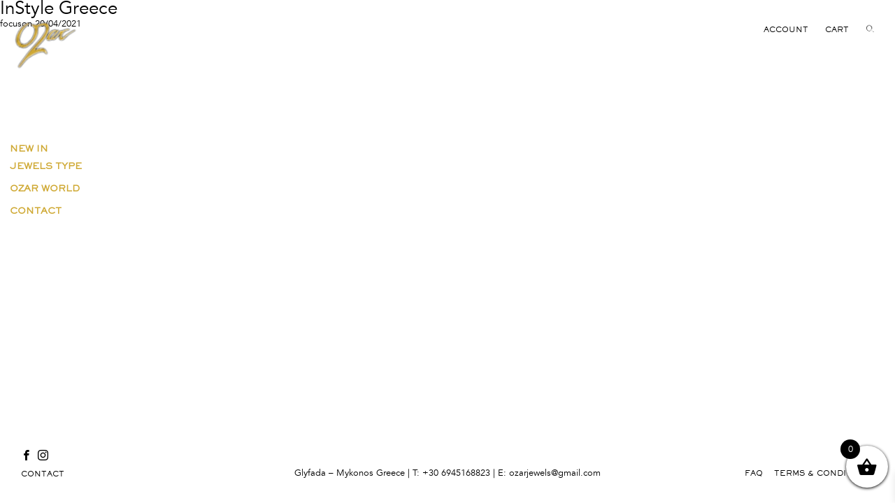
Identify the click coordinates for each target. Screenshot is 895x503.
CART (837, 29)
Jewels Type (46, 165)
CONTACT (42, 473)
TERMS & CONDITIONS (824, 472)
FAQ (754, 472)
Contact (36, 210)
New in (29, 148)
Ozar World (45, 188)
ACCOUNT (786, 29)
